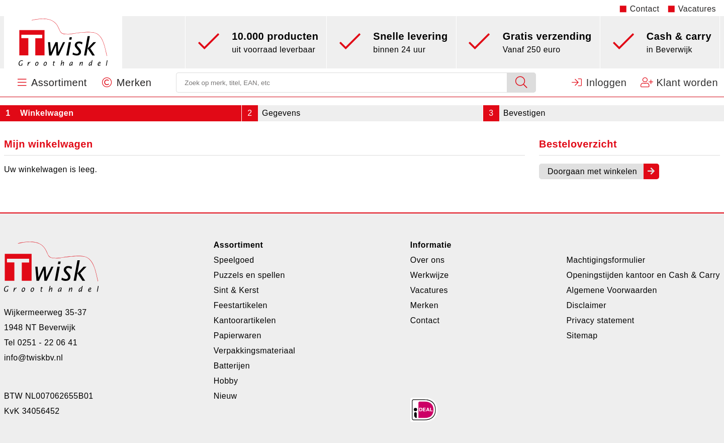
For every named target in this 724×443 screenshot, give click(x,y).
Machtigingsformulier (605, 260)
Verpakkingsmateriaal (255, 350)
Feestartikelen (240, 305)
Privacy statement (600, 320)
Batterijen (232, 365)
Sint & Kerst (236, 290)
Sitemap (581, 335)
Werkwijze (429, 275)
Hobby (226, 381)
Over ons (427, 260)
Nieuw (225, 396)
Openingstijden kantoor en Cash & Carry (643, 275)
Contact (645, 9)
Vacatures (697, 9)
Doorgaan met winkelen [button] (592, 171)
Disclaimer (586, 305)
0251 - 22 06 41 (47, 342)
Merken (424, 305)
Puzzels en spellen (249, 275)
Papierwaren (237, 335)
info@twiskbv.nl (33, 357)
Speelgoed (234, 260)
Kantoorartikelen (245, 320)
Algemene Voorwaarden (611, 290)
